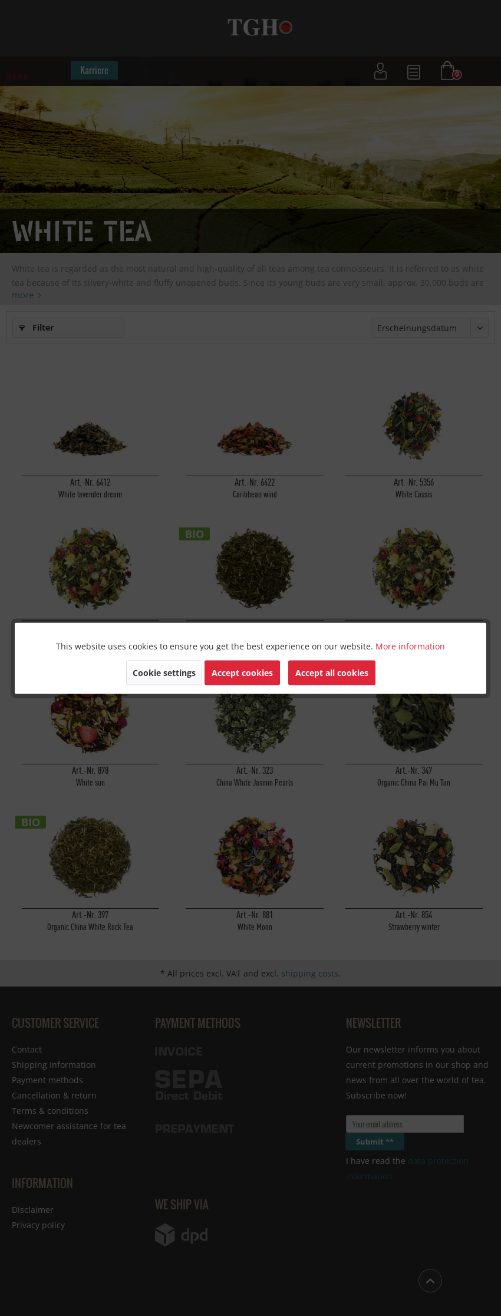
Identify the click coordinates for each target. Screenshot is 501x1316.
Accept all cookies (331, 672)
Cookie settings (164, 672)
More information (410, 645)
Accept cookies (242, 672)
